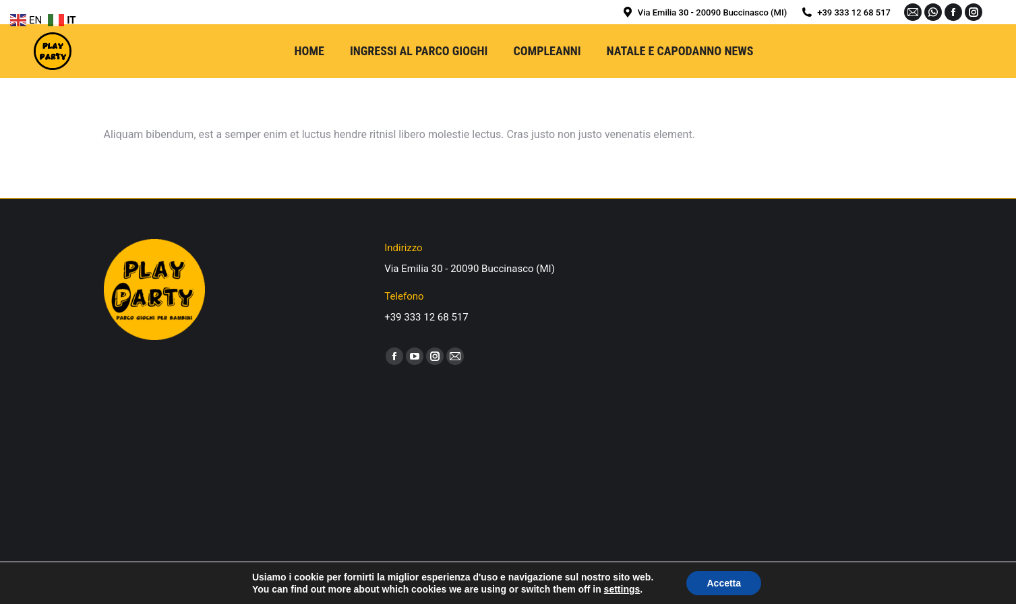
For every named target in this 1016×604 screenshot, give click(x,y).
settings (622, 589)
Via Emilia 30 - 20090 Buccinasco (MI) (704, 12)
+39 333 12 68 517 (845, 12)
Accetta (724, 583)
